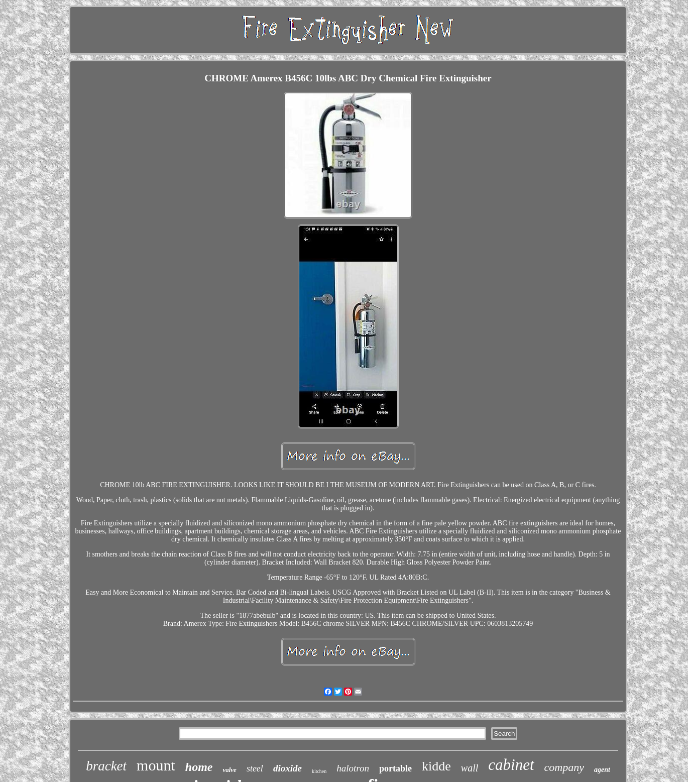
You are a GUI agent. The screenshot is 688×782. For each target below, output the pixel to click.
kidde (436, 766)
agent (602, 769)
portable (395, 768)
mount (156, 765)
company (564, 767)
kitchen (319, 771)
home (199, 766)
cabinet (511, 764)
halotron (352, 768)
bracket (106, 765)
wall (469, 767)
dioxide (287, 768)
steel (255, 768)
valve (229, 769)
